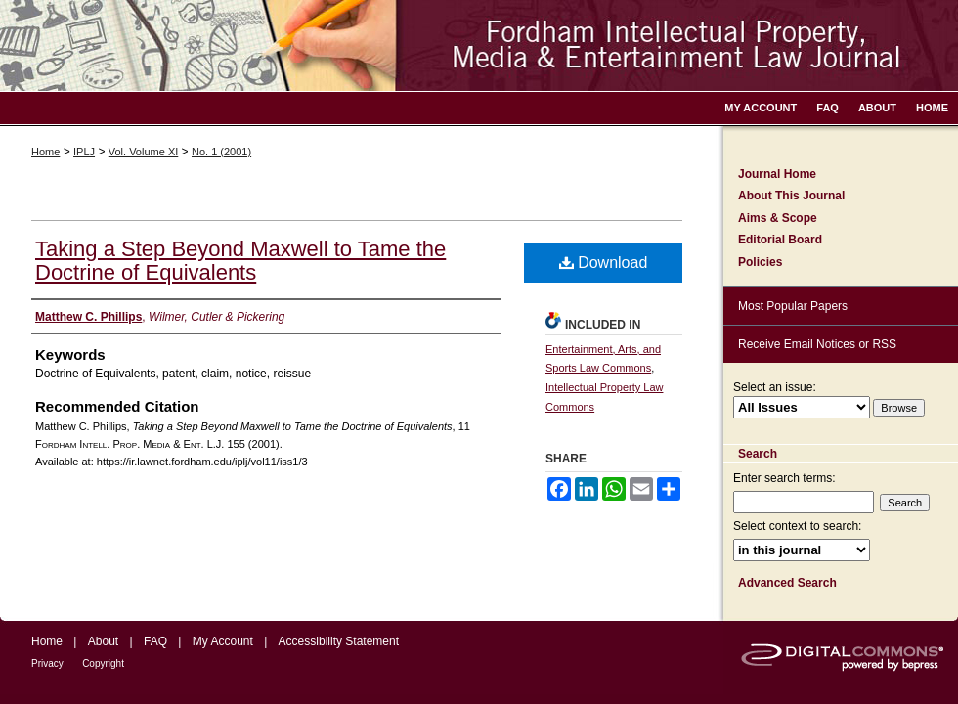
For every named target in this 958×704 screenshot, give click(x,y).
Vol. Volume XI (144, 151)
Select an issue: (774, 387)
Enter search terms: (784, 478)
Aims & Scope (777, 218)
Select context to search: (797, 526)
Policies (760, 262)
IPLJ (84, 151)
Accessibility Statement (339, 641)
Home (45, 151)
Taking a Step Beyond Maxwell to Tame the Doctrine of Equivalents (240, 261)
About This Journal (791, 195)
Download (603, 262)
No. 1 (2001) (221, 151)
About (103, 641)
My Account (223, 641)
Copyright (103, 663)
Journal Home (777, 174)
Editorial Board (780, 239)
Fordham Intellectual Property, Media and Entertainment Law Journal (479, 45)
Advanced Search (787, 583)
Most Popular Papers (793, 306)
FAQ (155, 641)
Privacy (47, 663)
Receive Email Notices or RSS (817, 344)
